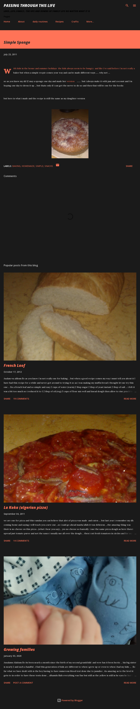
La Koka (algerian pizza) (26, 507)
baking (16, 166)
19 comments (21, 398)
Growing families (19, 649)
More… (90, 21)
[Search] (127, 5)
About (21, 21)
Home (7, 21)
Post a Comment (23, 682)
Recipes (60, 21)
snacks (49, 166)
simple (39, 166)
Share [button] (129, 166)
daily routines (40, 21)
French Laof (14, 365)
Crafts (75, 21)
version (72, 81)
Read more (130, 398)
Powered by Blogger (70, 700)
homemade (28, 166)
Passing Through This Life (29, 5)
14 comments (21, 540)
